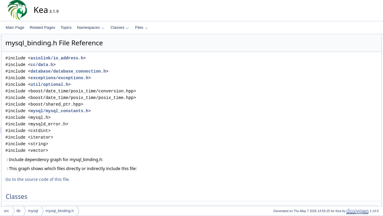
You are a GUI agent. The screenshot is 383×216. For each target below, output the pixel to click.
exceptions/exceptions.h (113, 78)
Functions (345, 169)
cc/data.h (95, 65)
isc (344, 136)
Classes (119, 27)
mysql (33, 210)
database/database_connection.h (122, 71)
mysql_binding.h (59, 210)
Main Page (15, 27)
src (6, 210)
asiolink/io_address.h (110, 58)
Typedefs (344, 150)
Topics (66, 27)
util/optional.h (103, 84)
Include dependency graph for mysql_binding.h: (108, 159)
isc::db (347, 143)
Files (141, 27)
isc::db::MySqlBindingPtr (361, 163)
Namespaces (90, 27)
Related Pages (42, 27)
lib (18, 210)
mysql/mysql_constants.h (113, 111)
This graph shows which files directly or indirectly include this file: (125, 168)
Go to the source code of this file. (91, 179)
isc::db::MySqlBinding (359, 44)
